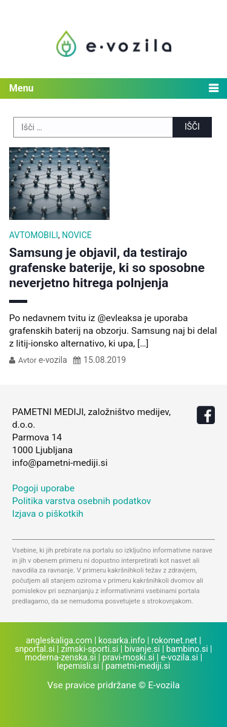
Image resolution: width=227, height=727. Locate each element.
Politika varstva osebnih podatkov (81, 501)
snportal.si (35, 649)
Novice (76, 235)
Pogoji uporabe (43, 488)
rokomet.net (174, 640)
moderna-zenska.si (60, 657)
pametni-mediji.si (137, 666)
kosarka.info (122, 640)
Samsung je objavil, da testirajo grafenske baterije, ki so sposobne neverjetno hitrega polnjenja (107, 267)
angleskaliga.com (59, 640)
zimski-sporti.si (90, 649)
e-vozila (53, 360)
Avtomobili (33, 235)
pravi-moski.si (128, 657)
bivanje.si (142, 649)
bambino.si (187, 649)
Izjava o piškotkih (48, 513)
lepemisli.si (78, 666)
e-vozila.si (180, 657)
